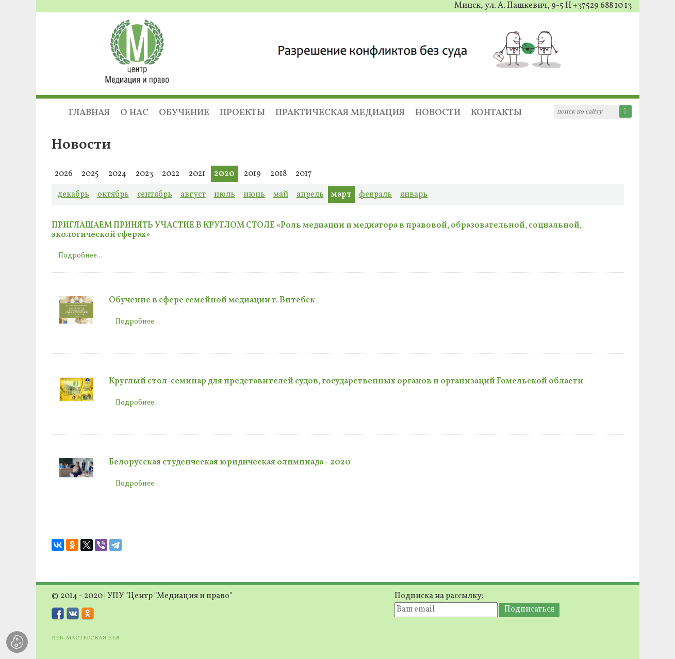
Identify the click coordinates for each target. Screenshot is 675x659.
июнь (254, 194)
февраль (375, 194)
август (193, 194)
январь (413, 194)
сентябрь (154, 194)
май (280, 194)
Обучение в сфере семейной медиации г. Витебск (212, 300)
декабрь (73, 194)
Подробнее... (80, 256)
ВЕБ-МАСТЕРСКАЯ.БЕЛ (85, 638)
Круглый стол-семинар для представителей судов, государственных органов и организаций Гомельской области (346, 381)
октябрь (113, 194)
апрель (310, 194)
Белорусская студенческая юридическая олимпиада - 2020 (230, 462)
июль (224, 194)
